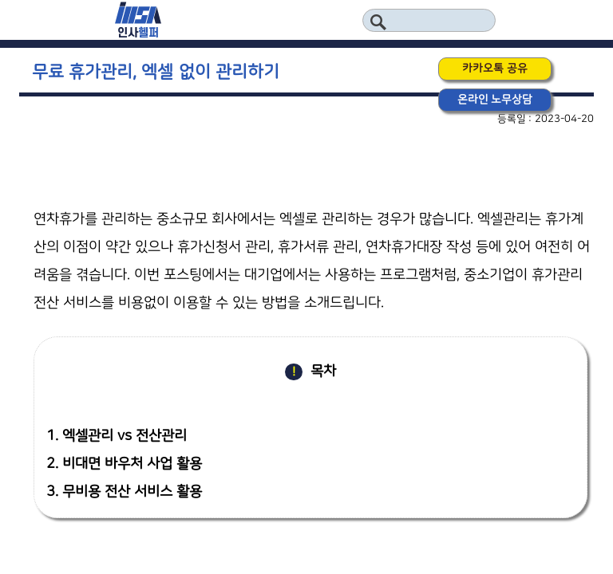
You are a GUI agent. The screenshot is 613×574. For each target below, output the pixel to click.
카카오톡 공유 (495, 68)
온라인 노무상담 (495, 99)
